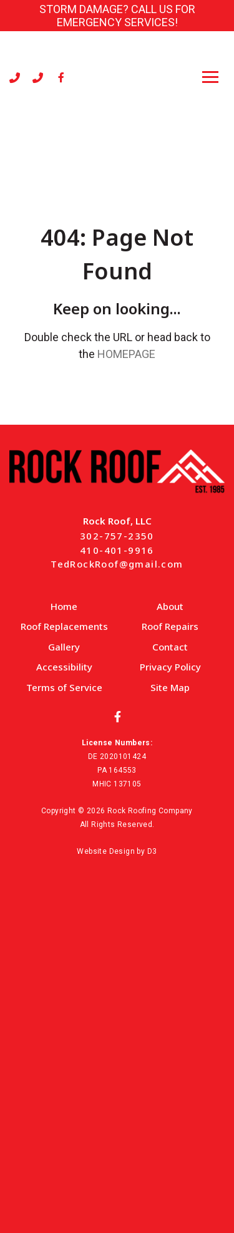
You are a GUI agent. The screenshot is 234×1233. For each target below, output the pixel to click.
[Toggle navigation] (210, 77)
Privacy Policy (170, 666)
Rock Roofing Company (150, 810)
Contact (170, 647)
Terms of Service (64, 687)
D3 (152, 851)
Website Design (106, 851)
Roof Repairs (170, 626)
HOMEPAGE (126, 353)
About (170, 606)
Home (64, 606)
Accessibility (64, 666)
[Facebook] (61, 77)
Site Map (170, 687)
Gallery (64, 647)
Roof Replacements (64, 626)
